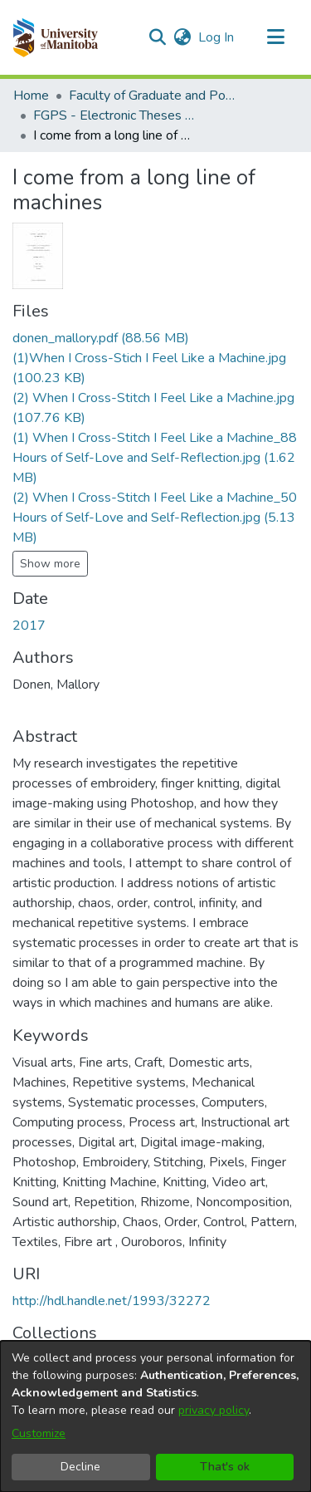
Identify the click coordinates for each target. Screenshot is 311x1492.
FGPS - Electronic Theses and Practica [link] (116, 115)
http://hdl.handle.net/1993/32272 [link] (111, 1301)
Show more (50, 564)
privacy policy (213, 1410)
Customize (39, 1433)
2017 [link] (29, 625)
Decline (80, 1467)
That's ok (225, 1467)
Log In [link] (217, 37)
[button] (55, 37)
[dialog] (155, 1416)
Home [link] (31, 95)
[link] (100, 338)
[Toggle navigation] (275, 37)
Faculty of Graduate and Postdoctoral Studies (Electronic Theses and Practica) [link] (152, 95)
